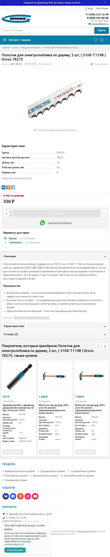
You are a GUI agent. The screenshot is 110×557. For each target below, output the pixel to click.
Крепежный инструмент (46, 475)
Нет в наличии (13, 452)
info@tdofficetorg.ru (99, 24)
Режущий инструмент (30, 48)
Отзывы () (11, 334)
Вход (89, 8)
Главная (6, 48)
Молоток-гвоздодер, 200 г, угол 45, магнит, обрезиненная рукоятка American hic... (54, 409)
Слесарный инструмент (52, 471)
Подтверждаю (15, 550)
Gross (15, 48)
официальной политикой (86, 531)
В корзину (57, 213)
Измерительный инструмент (20, 471)
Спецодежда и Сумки (16, 480)
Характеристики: (14, 326)
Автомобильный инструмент (79, 475)
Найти (101, 30)
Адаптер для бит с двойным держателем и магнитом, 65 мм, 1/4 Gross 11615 (18, 408)
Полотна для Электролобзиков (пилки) (60, 48)
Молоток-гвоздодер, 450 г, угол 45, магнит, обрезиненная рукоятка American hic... (90, 409)
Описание (10, 256)
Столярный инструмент (83, 471)
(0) (8, 401)
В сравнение (99, 64)
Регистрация (102, 8)
